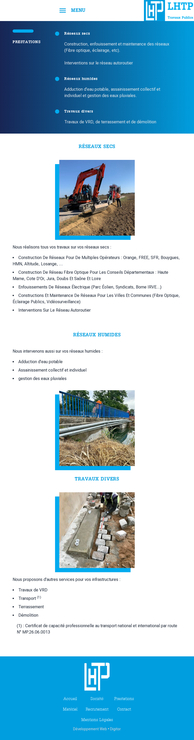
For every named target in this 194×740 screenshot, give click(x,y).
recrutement (97, 709)
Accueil (70, 699)
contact (124, 709)
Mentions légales (97, 720)
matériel (70, 709)
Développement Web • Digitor (97, 729)
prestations (124, 699)
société (97, 699)
